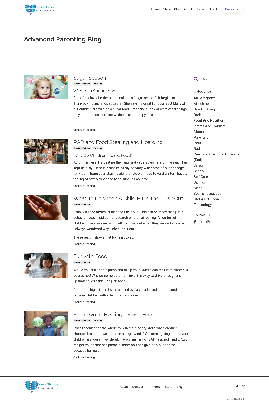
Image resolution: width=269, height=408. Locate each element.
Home (155, 9)
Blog (177, 9)
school (199, 171)
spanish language (207, 193)
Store (167, 9)
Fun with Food (90, 256)
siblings (200, 182)
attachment (203, 104)
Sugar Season (89, 78)
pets (197, 143)
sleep (198, 188)
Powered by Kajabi (235, 399)
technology (203, 205)
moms (199, 132)
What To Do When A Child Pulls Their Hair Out (128, 198)
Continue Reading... (84, 130)
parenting (98, 84)
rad (197, 148)
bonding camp (205, 109)
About (188, 9)
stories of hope (206, 199)
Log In (214, 9)
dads (197, 115)
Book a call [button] (232, 9)
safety (199, 165)
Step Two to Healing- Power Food (113, 314)
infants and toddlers (210, 126)
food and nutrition (82, 84)
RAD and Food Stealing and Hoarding (118, 142)
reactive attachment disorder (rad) (217, 157)
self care (201, 177)
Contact (201, 9)
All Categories (205, 98)
